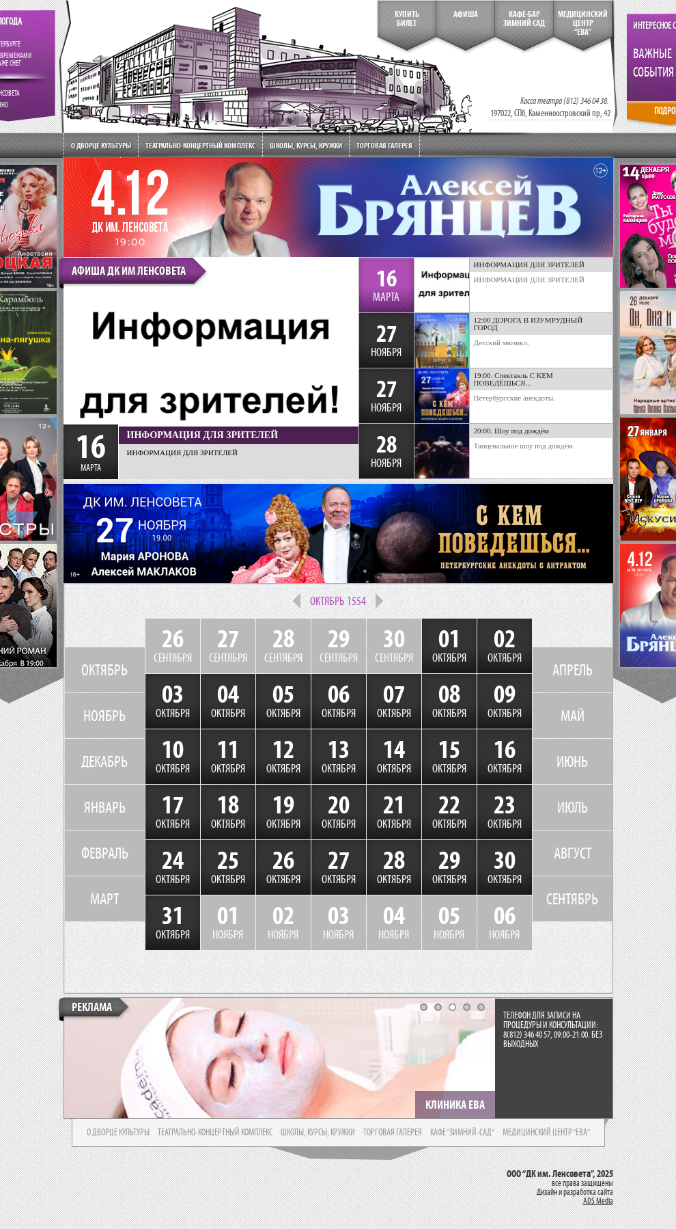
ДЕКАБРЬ (104, 761)
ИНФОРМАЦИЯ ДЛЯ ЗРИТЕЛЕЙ (529, 279)
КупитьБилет (407, 19)
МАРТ (104, 898)
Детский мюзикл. (501, 342)
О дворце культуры (101, 145)
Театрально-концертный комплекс (200, 145)
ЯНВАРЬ (105, 807)
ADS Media (598, 1201)
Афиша (465, 14)
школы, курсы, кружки (318, 1132)
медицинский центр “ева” (546, 1132)
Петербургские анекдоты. (514, 398)
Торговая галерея (384, 145)
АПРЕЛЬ (572, 669)
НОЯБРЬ (104, 715)
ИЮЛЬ (572, 807)
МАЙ (573, 715)
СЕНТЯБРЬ (572, 898)
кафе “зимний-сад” (462, 1132)
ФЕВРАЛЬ (104, 853)
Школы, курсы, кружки (306, 145)
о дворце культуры (118, 1132)
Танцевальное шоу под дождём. (524, 446)
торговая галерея (392, 1132)
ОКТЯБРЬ (104, 669)
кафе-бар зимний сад (524, 19)
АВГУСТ (572, 853)
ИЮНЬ (572, 761)
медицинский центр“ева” (583, 23)
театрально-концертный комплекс (215, 1132)
